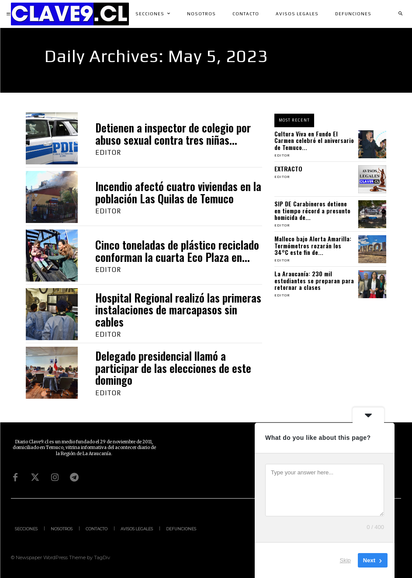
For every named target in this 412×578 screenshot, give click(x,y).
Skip (345, 560)
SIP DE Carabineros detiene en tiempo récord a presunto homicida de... (312, 210)
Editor (108, 152)
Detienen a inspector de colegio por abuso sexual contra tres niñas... (173, 133)
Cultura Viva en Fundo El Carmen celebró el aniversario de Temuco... (314, 140)
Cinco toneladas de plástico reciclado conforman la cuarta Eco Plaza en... (177, 251)
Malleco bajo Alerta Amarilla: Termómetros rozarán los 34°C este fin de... (312, 245)
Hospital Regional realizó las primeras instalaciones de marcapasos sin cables (178, 309)
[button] (400, 14)
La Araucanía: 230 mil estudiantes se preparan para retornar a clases (314, 280)
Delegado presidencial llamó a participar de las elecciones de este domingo (173, 368)
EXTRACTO (288, 168)
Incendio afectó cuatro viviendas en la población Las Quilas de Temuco (178, 192)
